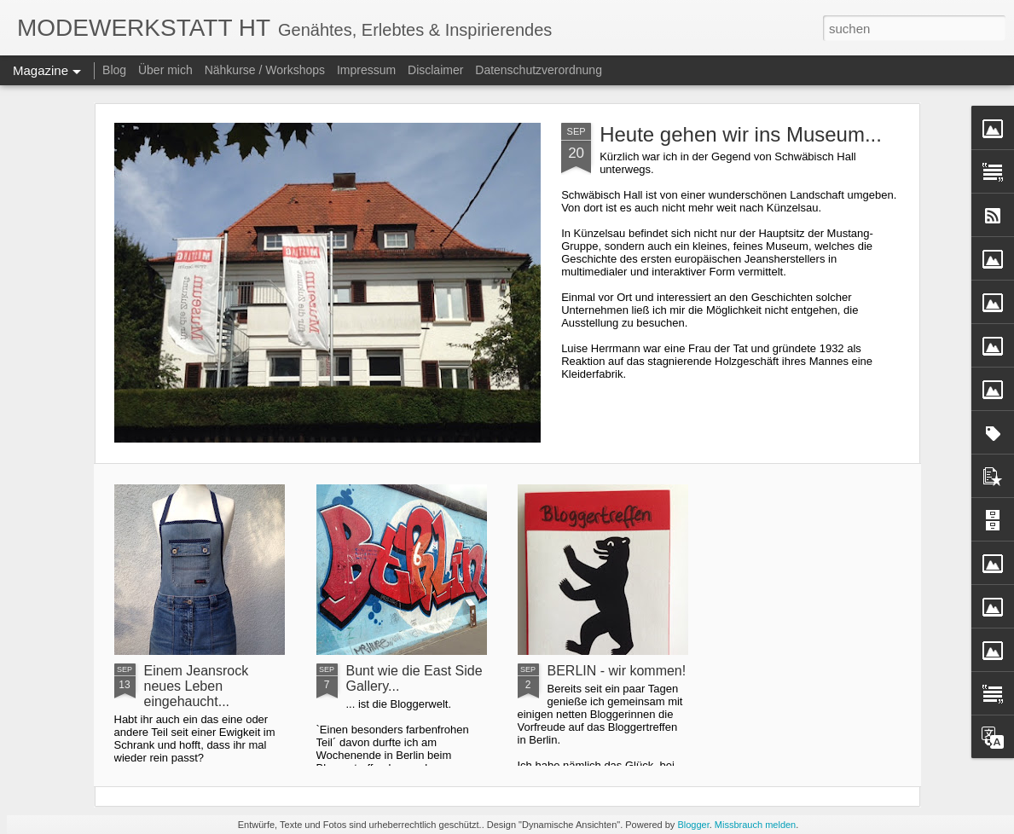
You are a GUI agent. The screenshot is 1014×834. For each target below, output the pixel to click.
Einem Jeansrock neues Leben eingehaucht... (196, 686)
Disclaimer (435, 70)
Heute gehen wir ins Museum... (741, 134)
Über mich (165, 70)
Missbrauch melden (755, 825)
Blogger (693, 825)
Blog (114, 70)
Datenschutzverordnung (538, 70)
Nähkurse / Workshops (265, 70)
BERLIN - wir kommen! (617, 670)
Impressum (366, 70)
